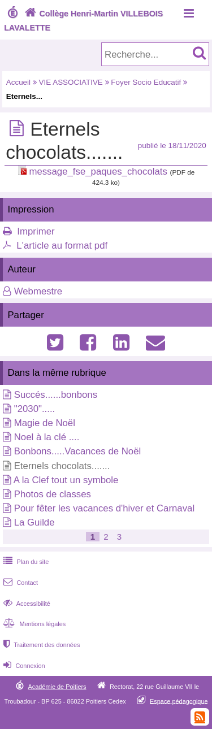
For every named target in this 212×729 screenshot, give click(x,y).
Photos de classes (52, 494)
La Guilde (34, 522)
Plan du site (25, 561)
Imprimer (35, 231)
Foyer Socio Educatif (146, 82)
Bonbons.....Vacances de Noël (77, 451)
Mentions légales (33, 623)
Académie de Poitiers (57, 686)
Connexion (23, 665)
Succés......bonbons (55, 394)
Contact (19, 582)
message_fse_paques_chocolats (98, 171)
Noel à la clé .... (47, 437)
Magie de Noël (44, 423)
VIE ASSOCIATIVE (71, 82)
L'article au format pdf (61, 245)
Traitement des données (40, 644)
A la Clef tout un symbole (66, 480)
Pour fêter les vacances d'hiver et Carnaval (104, 508)
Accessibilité (25, 603)
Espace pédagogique (179, 700)
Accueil (18, 82)
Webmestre (38, 291)
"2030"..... (34, 408)
